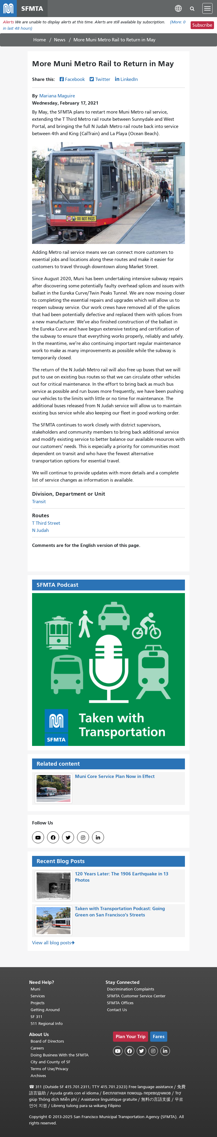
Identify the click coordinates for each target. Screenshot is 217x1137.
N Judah (40, 530)
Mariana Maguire (57, 96)
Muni (35, 989)
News (59, 40)
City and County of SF (50, 1061)
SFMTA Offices (120, 1002)
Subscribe (202, 25)
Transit (39, 502)
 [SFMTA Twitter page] (68, 838)
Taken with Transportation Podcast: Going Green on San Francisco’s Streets (120, 912)
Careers (37, 1048)
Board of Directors (47, 1041)
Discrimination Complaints (130, 989)
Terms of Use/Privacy (49, 1068)
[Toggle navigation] (207, 8)
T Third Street (46, 523)
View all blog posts (51, 943)
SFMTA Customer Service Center (136, 996)
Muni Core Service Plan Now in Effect (115, 776)
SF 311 (37, 1016)
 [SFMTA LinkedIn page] (98, 838)
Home (39, 40)
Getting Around (45, 1009)
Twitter (102, 79)
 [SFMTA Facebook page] (53, 838)
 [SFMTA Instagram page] (83, 838)
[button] (178, 8)
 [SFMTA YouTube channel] (38, 838)
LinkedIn (129, 79)
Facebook (75, 79)
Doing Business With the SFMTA (60, 1055)
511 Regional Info (47, 1023)
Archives (38, 1075)
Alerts (8, 22)
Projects (37, 1002)
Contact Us (117, 1009)
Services (38, 996)
